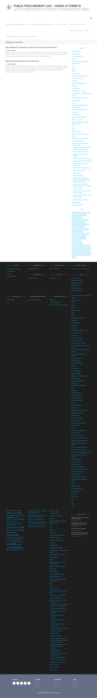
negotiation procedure (76, 400)
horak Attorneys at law (33, 300)
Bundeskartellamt (54, 302)
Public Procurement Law (78, 141)
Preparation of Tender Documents (79, 410)
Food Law (52, 278)
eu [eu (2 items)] (88, 224)
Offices (82, 24)
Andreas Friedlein (76, 51)
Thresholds (74, 493)
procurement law (75, 415)
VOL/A (73, 506)
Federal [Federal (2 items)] (81, 231)
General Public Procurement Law (17, 24)
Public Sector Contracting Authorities (80, 452)
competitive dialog (76, 323)
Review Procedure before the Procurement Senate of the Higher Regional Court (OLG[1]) (81, 179)
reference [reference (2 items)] (88, 245)
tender (72, 483)
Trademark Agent (75, 288)
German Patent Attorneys (12, 268)
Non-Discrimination (76, 405)
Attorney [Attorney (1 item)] (81, 212)
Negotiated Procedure (76, 398)
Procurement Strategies (79, 170)
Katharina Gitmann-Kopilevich (79, 117)
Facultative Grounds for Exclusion (79, 376)
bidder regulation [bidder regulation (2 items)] (76, 219)
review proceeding (75, 464)
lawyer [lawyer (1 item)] (77, 236)
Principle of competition (77, 413)
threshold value (75, 491)
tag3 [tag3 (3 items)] (77, 250)
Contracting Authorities (77, 340)
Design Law (74, 278)
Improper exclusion (76, 393)
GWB (72, 388)
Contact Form (74, 24)
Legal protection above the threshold (82, 161)
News (73, 126)
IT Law (8, 274)
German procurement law (77, 381)
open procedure (75, 408)
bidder (72, 308)
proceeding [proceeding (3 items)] (75, 238)
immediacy (74, 390)
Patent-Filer (74, 285)
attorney (73, 305)
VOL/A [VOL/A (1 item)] (74, 257)
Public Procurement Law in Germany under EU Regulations (79, 518)
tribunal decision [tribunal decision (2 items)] (82, 255)
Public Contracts (75, 433)
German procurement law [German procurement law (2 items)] (78, 234)
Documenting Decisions (77, 358)
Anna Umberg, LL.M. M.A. (78, 56)
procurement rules (75, 420)
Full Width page (76, 88)
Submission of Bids (76, 474)
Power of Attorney (76, 30)
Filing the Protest (75, 378)
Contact (74, 71)
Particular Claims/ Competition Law (82, 168)
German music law (76, 280)
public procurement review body (79, 440)
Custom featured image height (79, 76)
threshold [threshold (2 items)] (80, 252)
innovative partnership (76, 395)
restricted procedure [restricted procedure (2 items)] (77, 248)
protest (73, 428)
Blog (56, 24)
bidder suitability (75, 310)
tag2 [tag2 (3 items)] (73, 250)
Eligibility (73, 366)
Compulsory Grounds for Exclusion (80, 330)
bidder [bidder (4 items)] (84, 215)
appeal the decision (76, 300)
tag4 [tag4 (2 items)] (80, 250)
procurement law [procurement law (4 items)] (76, 241)
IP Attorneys (9, 271)
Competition (74, 320)
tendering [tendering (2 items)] (74, 252)
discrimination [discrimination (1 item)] (81, 222)
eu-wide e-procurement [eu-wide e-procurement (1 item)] (78, 227)
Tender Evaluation (77, 188)
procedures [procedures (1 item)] (83, 236)
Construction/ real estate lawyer (79, 268)
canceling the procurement (78, 318)
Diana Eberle (75, 81)
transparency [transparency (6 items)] (88, 252)
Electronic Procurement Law (79, 83)
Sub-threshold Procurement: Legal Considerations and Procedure (79, 523)
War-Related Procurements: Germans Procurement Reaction (31, 47)
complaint (73, 325)
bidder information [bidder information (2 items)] (77, 217)
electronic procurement (77, 363)
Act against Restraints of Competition (80, 295)
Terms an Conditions (13, 36)
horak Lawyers (11, 50)
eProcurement (74, 368)
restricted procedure (76, 459)
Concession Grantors (76, 333)
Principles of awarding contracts (36, 526)
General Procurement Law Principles (82, 158)
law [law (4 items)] (73, 236)
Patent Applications (76, 283)
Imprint (86, 30)
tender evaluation (75, 486)
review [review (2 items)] (85, 248)
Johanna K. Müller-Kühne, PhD (79, 109)
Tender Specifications (76, 488)
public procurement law (77, 435)
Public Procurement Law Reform (41, 24)
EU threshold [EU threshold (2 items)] (85, 229)
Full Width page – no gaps (78, 91)
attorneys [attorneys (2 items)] (87, 212)
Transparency (74, 496)
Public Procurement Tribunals (78, 450)
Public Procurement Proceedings (58, 305)
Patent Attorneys (10, 276)
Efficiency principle (76, 361)
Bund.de (52, 300)
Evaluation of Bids (75, 373)
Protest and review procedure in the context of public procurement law (79, 533)
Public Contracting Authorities (78, 430)
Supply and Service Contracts (78, 476)
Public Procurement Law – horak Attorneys (47, 6)
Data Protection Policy (29, 36)
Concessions (74, 335)
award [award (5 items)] (73, 215)
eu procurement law (76, 371)
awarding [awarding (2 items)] (79, 215)
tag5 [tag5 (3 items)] (84, 250)
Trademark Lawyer (75, 290)
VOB (72, 503)
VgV (72, 501)
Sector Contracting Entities (78, 466)
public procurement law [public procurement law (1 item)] (78, 245)
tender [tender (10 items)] (88, 250)
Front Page (74, 86)
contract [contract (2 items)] (74, 222)
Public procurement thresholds (36, 519)
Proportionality (75, 425)
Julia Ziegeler (75, 112)
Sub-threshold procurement (78, 471)
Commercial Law (32, 268)
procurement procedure (77, 418)
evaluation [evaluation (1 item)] (75, 231)
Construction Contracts (77, 338)
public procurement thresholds (79, 447)
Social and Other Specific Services (80, 469)
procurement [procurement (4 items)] (82, 238)
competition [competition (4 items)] (85, 219)
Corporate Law (31, 278)
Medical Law (9, 300)
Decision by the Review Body (78, 343)
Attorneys (63, 24)
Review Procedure (75, 461)
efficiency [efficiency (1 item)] (74, 224)
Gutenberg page (76, 100)
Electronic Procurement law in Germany (22, 61)
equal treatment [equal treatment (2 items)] (83, 224)
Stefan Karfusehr (76, 202)
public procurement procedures (79, 438)
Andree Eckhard (76, 54)
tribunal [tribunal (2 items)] (74, 255)
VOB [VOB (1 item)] (88, 255)
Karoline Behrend (76, 114)
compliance (74, 328)
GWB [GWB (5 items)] (87, 234)
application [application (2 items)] (75, 212)
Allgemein (73, 298)
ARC (72, 303)
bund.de (73, 315)
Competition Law (54, 268)
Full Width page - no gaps (56, 547)
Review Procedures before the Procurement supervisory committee (58, 646)
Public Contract (77, 173)
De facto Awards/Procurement (80, 151)
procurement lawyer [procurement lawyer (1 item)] (77, 243)
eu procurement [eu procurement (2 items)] (76, 229)
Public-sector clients (78, 175)
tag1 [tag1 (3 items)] (90, 248)
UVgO (72, 498)
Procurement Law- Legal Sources (80, 138)
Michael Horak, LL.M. (77, 119)
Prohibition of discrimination (78, 423)
